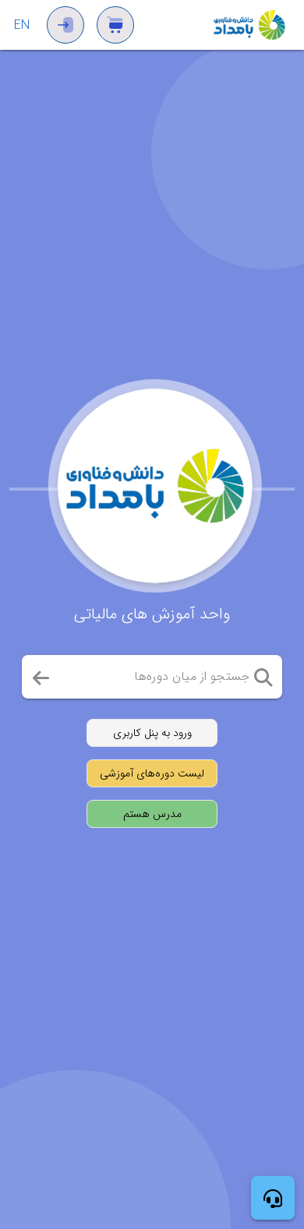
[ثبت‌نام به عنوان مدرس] (152, 814)
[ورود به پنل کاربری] (152, 733)
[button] (263, 676)
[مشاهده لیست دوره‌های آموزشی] (152, 773)
